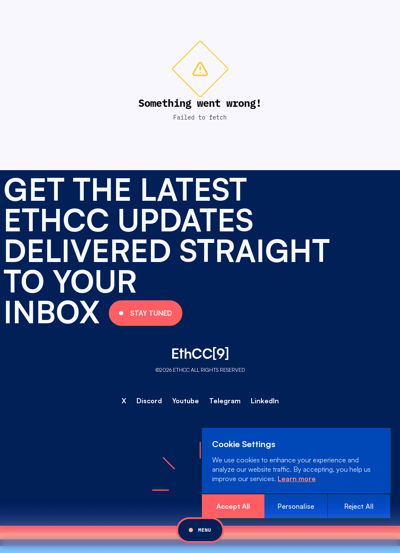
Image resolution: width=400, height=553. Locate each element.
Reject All (359, 506)
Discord (149, 400)
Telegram (225, 400)
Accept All (233, 506)
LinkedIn (265, 400)
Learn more (297, 478)
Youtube (185, 400)
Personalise (296, 506)
